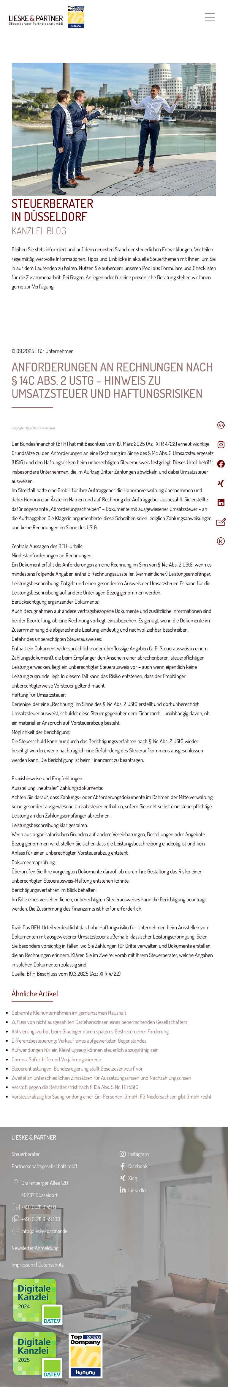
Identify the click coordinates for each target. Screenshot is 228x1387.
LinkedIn (132, 1190)
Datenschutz (51, 1264)
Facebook (133, 1165)
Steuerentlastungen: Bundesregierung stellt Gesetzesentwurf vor (77, 1068)
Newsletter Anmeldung (35, 1247)
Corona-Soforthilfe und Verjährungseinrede (56, 1059)
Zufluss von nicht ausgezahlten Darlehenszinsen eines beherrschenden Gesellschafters (99, 1021)
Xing (127, 1177)
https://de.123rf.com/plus (40, 428)
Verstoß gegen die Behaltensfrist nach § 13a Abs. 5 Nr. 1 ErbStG (75, 1086)
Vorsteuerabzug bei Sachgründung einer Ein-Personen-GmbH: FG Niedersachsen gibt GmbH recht (111, 1096)
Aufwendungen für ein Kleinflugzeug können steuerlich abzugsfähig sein (85, 1049)
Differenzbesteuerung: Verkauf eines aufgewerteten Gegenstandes (79, 1040)
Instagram (133, 1153)
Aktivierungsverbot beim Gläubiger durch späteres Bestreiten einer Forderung (90, 1031)
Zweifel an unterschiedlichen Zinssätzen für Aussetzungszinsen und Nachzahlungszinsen (101, 1077)
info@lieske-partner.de (44, 1230)
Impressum (23, 1264)
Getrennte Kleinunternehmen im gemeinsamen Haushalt (69, 1012)
